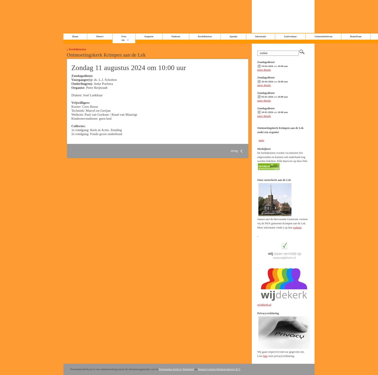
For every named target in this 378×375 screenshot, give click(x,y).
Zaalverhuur (290, 36)
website (297, 227)
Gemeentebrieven (323, 36)
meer (261, 140)
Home (75, 36)
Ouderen (175, 36)
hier (265, 356)
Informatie (260, 36)
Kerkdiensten (205, 36)
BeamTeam (355, 36)
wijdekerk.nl (264, 304)
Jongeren (149, 36)
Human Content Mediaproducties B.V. (219, 369)
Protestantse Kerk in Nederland (176, 369)
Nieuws (99, 36)
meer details (264, 69)
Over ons (123, 38)
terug (237, 150)
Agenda (233, 36)
